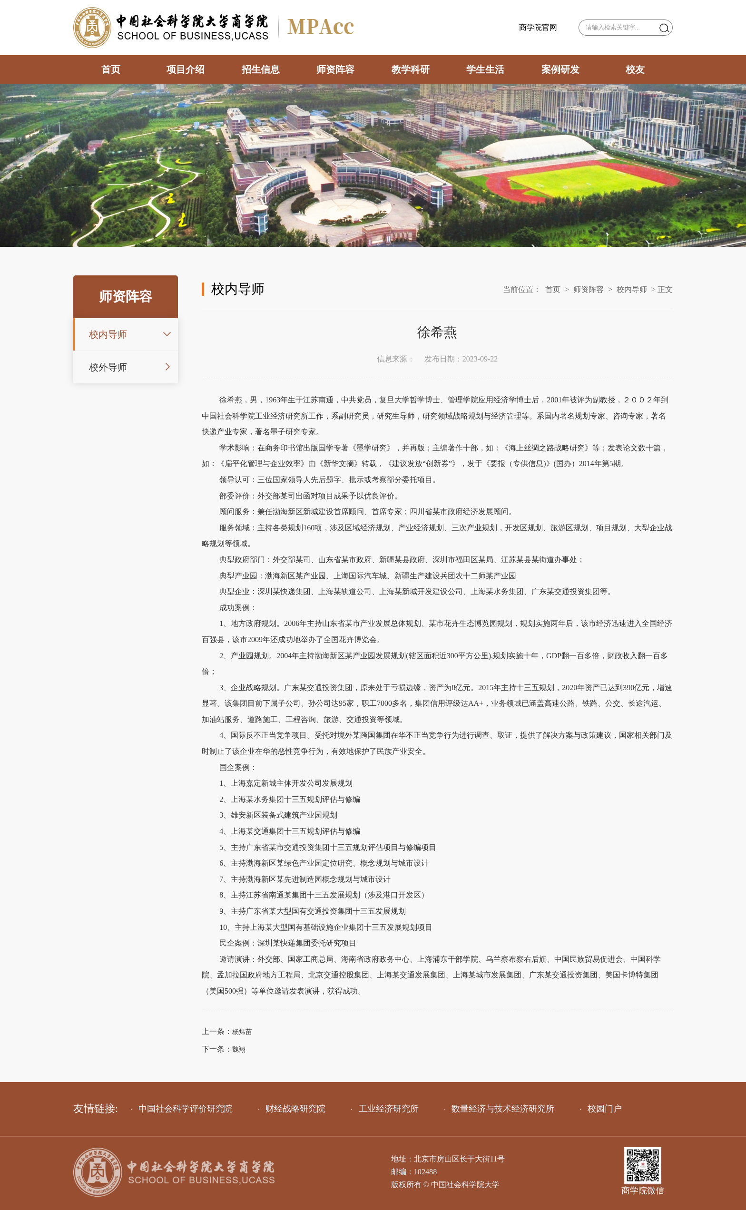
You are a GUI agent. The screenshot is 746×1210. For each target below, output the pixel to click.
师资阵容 (335, 69)
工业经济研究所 (385, 1108)
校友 (635, 69)
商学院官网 (538, 27)
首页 (110, 69)
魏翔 (238, 1049)
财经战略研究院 (292, 1108)
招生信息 (261, 69)
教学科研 (411, 69)
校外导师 (108, 367)
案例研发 (560, 69)
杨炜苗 (242, 1031)
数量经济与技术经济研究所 (499, 1108)
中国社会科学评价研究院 (182, 1108)
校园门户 (601, 1108)
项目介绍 (186, 69)
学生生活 (485, 69)
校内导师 (108, 334)
